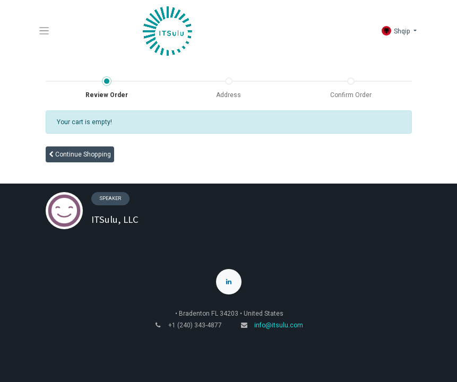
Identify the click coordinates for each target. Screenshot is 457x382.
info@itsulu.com (278, 325)
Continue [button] (80, 154)
